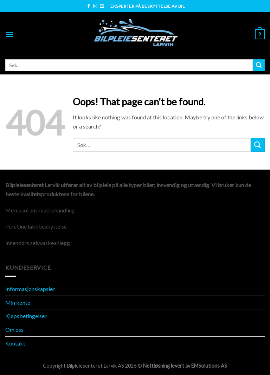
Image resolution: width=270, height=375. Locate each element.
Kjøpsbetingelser (26, 315)
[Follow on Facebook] (88, 6)
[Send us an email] (102, 6)
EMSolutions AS (209, 366)
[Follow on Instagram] (95, 6)
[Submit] (259, 65)
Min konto (18, 302)
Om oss (14, 329)
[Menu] (9, 34)
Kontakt (15, 343)
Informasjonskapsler (30, 288)
